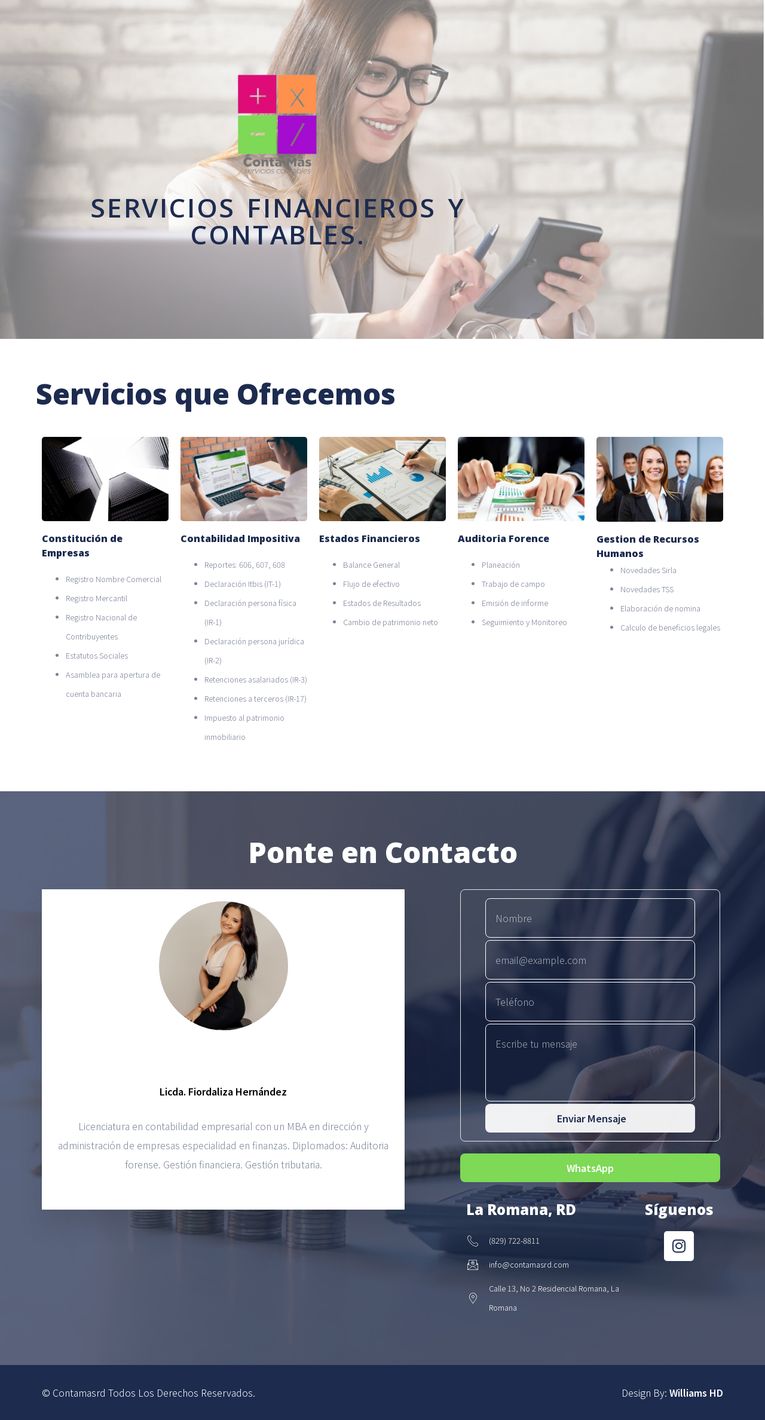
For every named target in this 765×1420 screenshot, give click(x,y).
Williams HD (696, 1392)
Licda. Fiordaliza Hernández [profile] (223, 1091)
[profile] (223, 1054)
